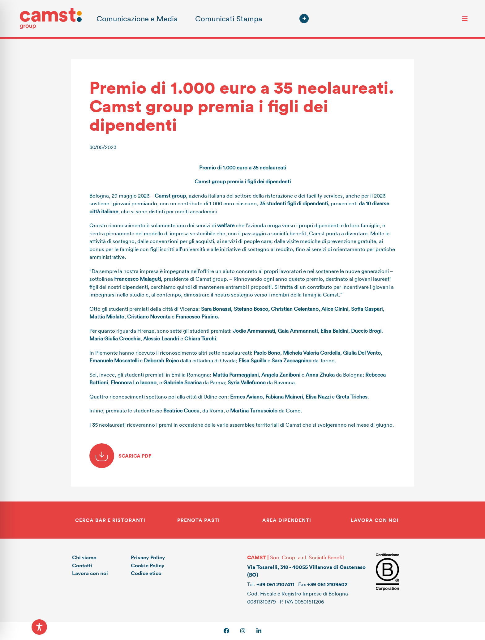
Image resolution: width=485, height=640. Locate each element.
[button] (304, 18)
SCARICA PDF (120, 455)
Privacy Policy (148, 557)
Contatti (82, 565)
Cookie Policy (148, 565)
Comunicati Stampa (228, 18)
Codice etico (146, 573)
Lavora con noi (90, 573)
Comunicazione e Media (137, 18)
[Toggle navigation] (465, 18)
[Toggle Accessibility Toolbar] (39, 627)
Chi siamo (84, 557)
